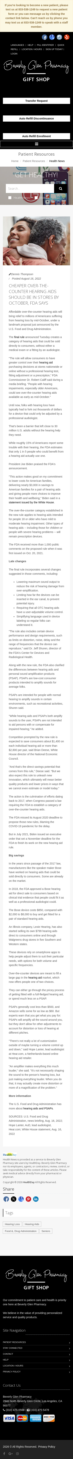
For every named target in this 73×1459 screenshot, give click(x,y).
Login (14, 54)
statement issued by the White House (31, 502)
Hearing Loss (12, 1224)
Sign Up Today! (54, 49)
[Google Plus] (11, 1453)
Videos (42, 198)
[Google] (52, 37)
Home (14, 161)
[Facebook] (44, 37)
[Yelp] (66, 37)
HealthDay (28, 1182)
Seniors (46, 1231)
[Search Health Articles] (30, 188)
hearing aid (46, 362)
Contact (8, 1354)
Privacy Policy (12, 1371)
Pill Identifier (45, 45)
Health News (19, 198)
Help (30, 45)
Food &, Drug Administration (21, 1231)
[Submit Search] (60, 188)
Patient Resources (34, 161)
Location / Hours (32, 49)
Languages (17, 45)
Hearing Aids (32, 1224)
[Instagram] (59, 37)
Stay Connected (12, 1348)
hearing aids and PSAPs (38, 1108)
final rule (19, 337)
